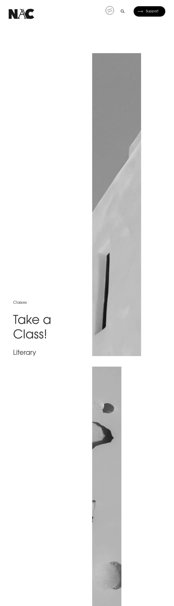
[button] (110, 10)
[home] (21, 11)
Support (152, 11)
